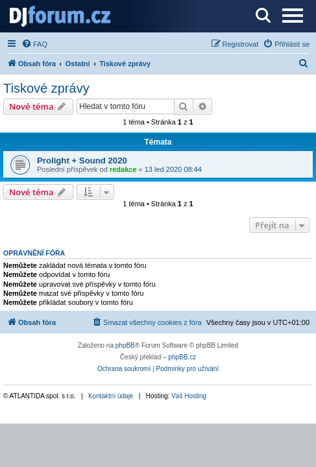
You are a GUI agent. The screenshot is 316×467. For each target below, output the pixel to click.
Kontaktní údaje (111, 396)
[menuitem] (34, 44)
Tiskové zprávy (46, 88)
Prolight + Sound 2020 (82, 160)
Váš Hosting (188, 396)
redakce (123, 169)
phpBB (125, 345)
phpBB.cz (182, 357)
